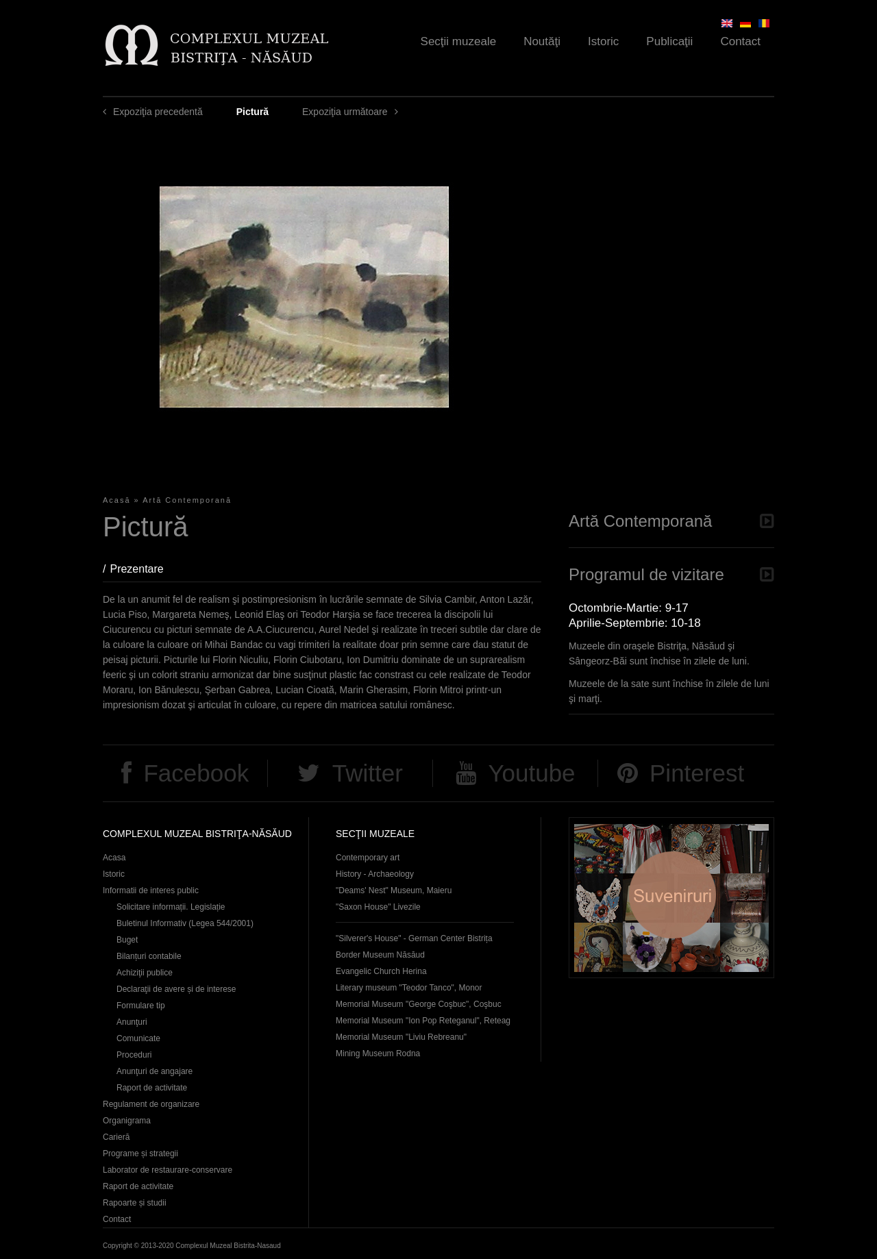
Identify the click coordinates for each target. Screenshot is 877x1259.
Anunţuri (131, 1022)
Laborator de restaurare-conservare (167, 1170)
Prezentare (143, 569)
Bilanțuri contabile (149, 956)
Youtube (531, 773)
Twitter (367, 773)
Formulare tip (140, 1005)
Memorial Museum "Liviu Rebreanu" (401, 1037)
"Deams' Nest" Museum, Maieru (394, 890)
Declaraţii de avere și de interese (176, 989)
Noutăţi (541, 41)
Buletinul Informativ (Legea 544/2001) (185, 923)
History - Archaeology (375, 874)
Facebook (196, 773)
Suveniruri (671, 897)
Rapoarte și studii (134, 1203)
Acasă (117, 500)
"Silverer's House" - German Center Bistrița (414, 938)
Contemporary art (367, 857)
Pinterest (697, 773)
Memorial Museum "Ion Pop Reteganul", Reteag (423, 1020)
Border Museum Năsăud (380, 955)
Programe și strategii (140, 1153)
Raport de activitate (151, 1088)
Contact (740, 41)
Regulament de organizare (151, 1104)
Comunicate (138, 1038)
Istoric (603, 41)
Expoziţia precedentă (158, 111)
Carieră (116, 1137)
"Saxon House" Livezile (378, 907)
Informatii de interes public (151, 890)
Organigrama (127, 1120)
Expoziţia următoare (345, 111)
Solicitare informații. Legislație (170, 907)
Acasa (114, 857)
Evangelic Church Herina (381, 971)
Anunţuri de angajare (154, 1071)
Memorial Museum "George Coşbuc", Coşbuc (419, 1004)
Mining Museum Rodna (378, 1053)
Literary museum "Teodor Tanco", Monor (409, 988)
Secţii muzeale (459, 41)
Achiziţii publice (144, 972)
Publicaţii (669, 41)
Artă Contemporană (187, 500)
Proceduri (133, 1055)
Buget (127, 940)
